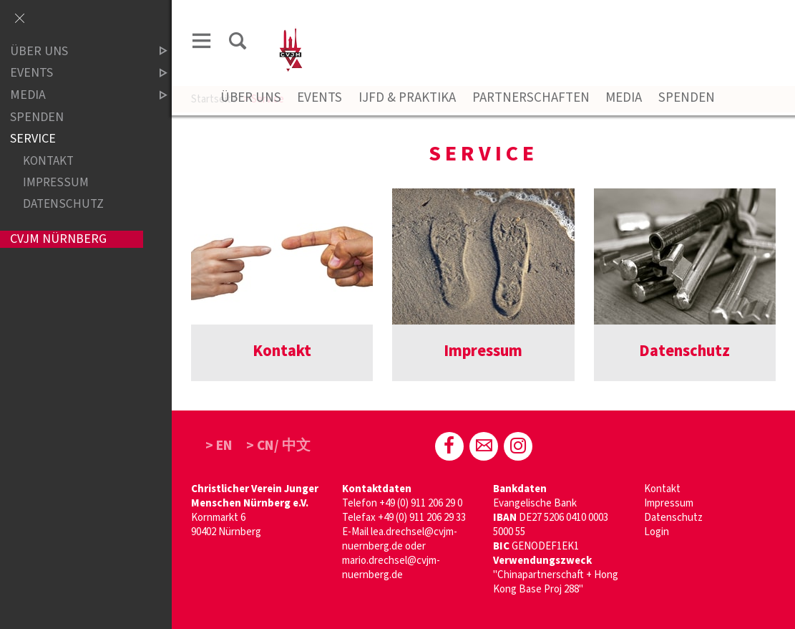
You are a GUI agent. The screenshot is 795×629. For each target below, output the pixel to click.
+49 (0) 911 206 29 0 (420, 503)
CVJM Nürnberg (58, 239)
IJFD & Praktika (407, 97)
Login (656, 531)
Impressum (668, 503)
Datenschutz (673, 517)
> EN (219, 446)
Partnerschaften (531, 97)
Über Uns (250, 97)
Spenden (686, 97)
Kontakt (662, 488)
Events (319, 97)
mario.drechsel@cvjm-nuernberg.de (391, 567)
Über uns (76, 51)
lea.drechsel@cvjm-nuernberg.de (399, 539)
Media (623, 97)
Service (33, 138)
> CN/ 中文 (278, 446)
